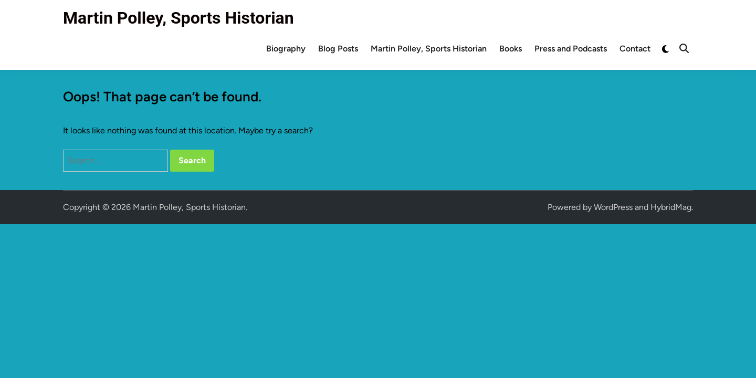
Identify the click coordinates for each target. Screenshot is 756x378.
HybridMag (670, 207)
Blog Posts (338, 49)
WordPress (613, 207)
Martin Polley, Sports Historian (178, 18)
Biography (286, 49)
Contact (635, 49)
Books (510, 49)
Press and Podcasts (570, 49)
